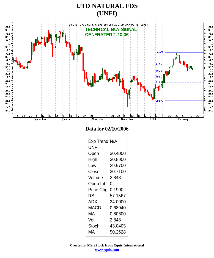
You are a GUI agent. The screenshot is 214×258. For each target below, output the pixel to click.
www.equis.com (107, 250)
